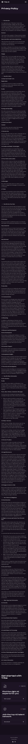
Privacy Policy (14, 739)
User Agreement (19, 372)
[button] (25, 1)
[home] (5, 2)
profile (23, 430)
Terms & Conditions (14, 737)
